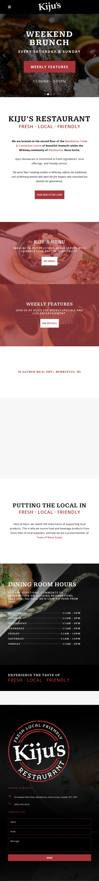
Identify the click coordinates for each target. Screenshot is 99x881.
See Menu (49, 261)
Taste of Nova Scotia (49, 537)
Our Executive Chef (49, 194)
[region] (49, 55)
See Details (49, 323)
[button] (4, 55)
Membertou (55, 150)
